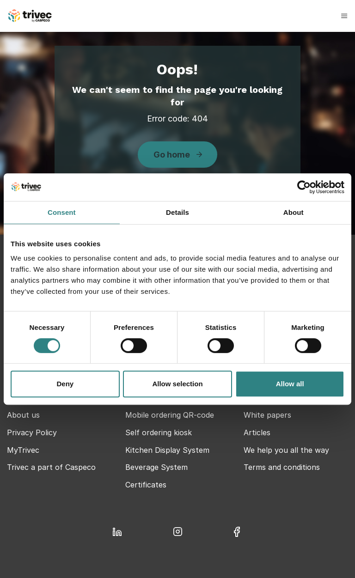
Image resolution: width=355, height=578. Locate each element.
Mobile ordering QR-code (169, 415)
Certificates (145, 484)
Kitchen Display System (167, 450)
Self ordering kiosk (158, 432)
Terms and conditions (282, 467)
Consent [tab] (62, 212)
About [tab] (293, 212)
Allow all (290, 384)
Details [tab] (177, 212)
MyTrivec (23, 450)
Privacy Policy (32, 432)
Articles (257, 432)
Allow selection (177, 384)
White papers (267, 415)
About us (23, 415)
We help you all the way (286, 450)
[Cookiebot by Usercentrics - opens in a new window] (303, 187)
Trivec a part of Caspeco (51, 467)
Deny (64, 384)
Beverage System (156, 467)
